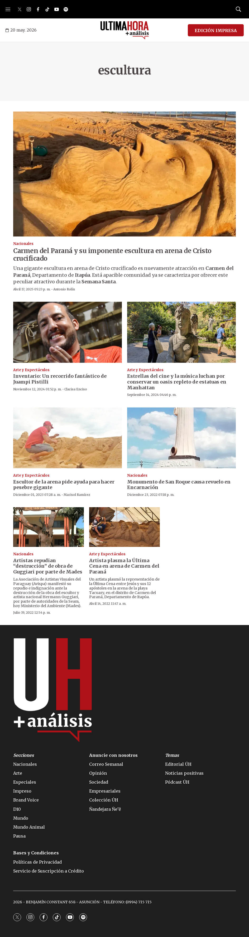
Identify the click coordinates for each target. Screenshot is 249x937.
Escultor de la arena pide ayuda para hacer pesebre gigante (63, 485)
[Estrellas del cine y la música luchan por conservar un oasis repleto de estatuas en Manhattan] (181, 332)
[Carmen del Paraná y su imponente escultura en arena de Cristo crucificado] (124, 174)
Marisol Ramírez (77, 495)
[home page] (124, 30)
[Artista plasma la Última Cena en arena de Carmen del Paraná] (124, 527)
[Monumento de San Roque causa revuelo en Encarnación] (181, 437)
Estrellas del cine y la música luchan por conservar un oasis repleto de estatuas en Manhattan (176, 381)
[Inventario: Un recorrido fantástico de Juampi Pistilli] (67, 332)
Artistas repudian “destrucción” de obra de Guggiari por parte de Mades (47, 566)
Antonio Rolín (64, 289)
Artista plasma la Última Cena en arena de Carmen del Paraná (124, 566)
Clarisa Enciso (75, 389)
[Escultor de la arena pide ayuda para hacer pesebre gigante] (67, 437)
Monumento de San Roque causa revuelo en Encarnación (179, 485)
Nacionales (23, 243)
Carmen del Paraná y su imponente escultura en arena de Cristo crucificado (112, 255)
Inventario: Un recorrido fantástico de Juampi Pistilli (60, 379)
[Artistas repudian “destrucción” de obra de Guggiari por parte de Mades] (48, 527)
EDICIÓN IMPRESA (216, 30)
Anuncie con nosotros (113, 755)
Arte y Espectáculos (31, 370)
